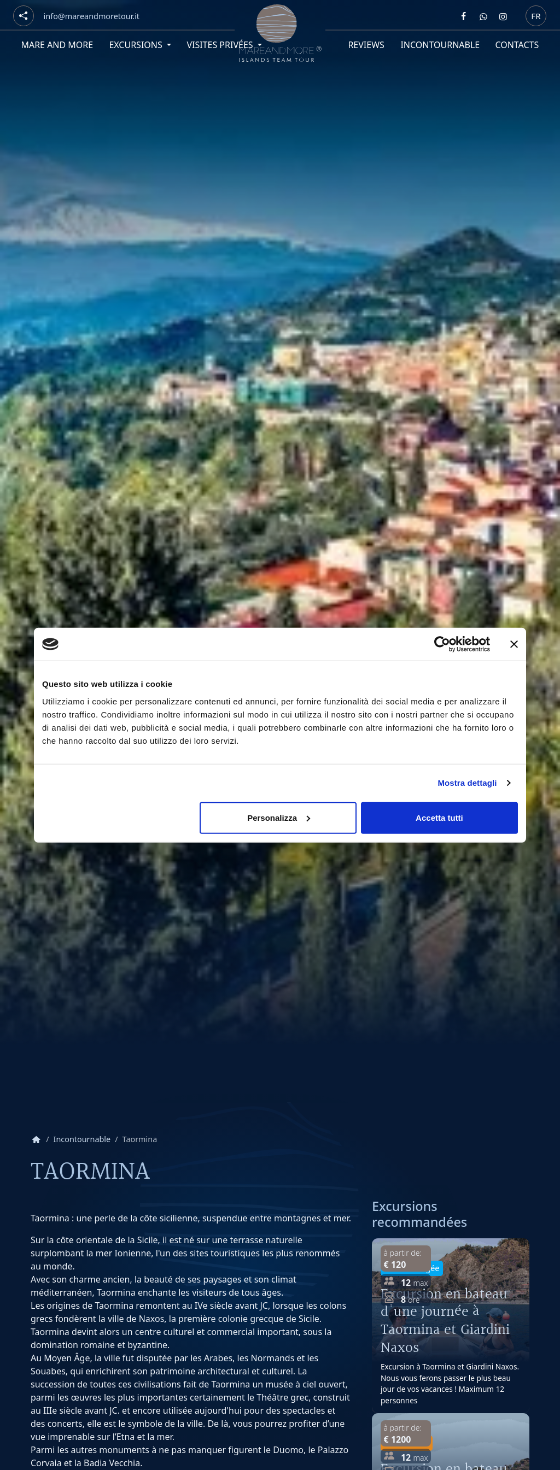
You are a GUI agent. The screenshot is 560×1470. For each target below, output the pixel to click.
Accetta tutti (439, 817)
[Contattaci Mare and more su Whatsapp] (483, 16)
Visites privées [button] (220, 45)
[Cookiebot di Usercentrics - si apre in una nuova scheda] (442, 644)
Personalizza (278, 817)
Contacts (517, 45)
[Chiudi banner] (514, 644)
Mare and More (57, 45)
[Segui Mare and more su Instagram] (503, 16)
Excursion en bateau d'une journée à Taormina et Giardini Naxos (445, 1321)
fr (535, 15)
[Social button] (23, 15)
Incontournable (440, 45)
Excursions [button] (137, 45)
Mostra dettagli (467, 782)
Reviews (366, 45)
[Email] (91, 16)
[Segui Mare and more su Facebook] (463, 16)
